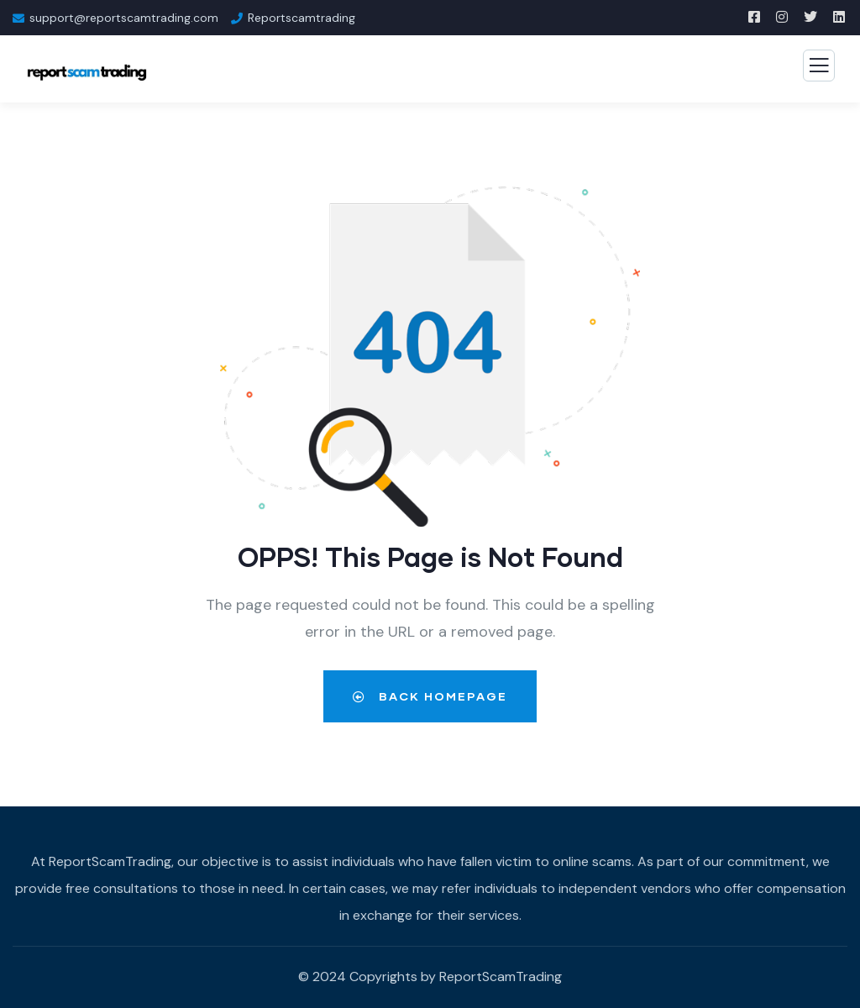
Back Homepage (430, 696)
